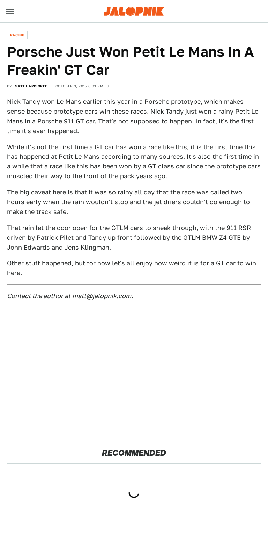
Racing (17, 35)
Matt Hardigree (31, 86)
